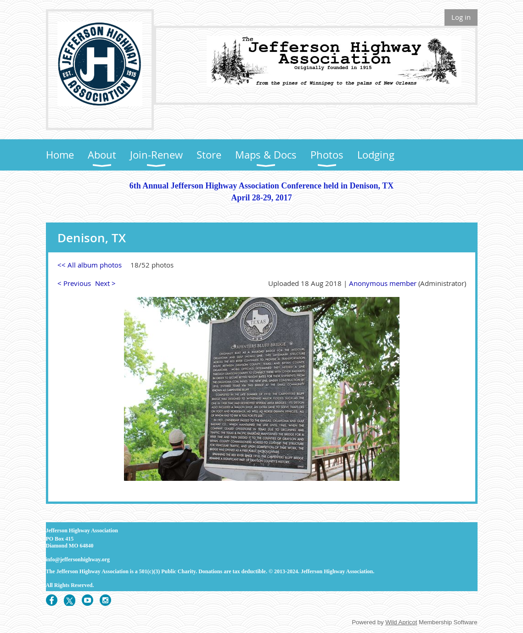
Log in (461, 17)
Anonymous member (382, 283)
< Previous (74, 283)
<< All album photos (89, 264)
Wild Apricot (401, 622)
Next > (105, 283)
